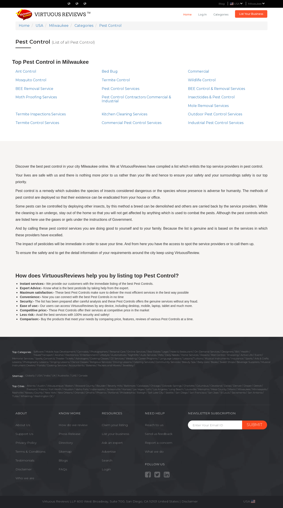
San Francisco (197, 392)
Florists (41, 365)
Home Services (189, 355)
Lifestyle (104, 355)
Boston (69, 385)
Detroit (258, 385)
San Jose (213, 392)
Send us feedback (158, 434)
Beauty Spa (188, 362)
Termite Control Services (37, 123)
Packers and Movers (109, 365)
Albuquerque (55, 385)
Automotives (118, 355)
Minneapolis (259, 389)
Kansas (126, 389)
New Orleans (65, 392)
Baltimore (129, 385)
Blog (222, 3)
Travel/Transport (43, 355)
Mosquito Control (30, 80)
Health (245, 351)
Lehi (148, 389)
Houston (68, 389)
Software (38, 351)
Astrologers (81, 358)
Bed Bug (110, 71)
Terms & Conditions (30, 452)
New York (50, 392)
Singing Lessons (59, 362)
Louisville (190, 389)
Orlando (79, 392)
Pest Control (218, 355)
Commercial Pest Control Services (131, 123)
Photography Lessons (35, 362)
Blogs (63, 460)
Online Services (136, 351)
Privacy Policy (25, 443)
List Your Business (251, 14)
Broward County (84, 385)
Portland (113, 392)
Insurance (237, 358)
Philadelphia (127, 392)
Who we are (24, 478)
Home (187, 14)
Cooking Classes (99, 358)
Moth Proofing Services (36, 97)
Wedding (131, 358)
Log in (202, 14)
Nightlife (133, 355)
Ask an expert (112, 443)
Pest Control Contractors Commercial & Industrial (136, 99)
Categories (220, 14)
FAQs (63, 469)
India (47, 375)
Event (258, 355)
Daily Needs (172, 355)
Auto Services (148, 355)
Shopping (233, 355)
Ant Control (25, 71)
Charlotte (189, 385)
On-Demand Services (207, 351)
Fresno (43, 389)
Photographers (99, 351)
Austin (41, 385)
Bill (237, 351)
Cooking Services (57, 365)
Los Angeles (160, 389)
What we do (154, 452)
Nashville (17, 392)
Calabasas (143, 385)
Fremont (32, 389)
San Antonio (255, 392)
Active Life (247, 355)
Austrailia (63, 375)
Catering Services (144, 362)
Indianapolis (97, 389)
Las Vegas (138, 389)
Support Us (24, 434)
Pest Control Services (120, 89)
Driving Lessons (122, 362)
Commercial (198, 71)
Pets (160, 355)
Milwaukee (256, 3)
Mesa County (218, 389)
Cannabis (82, 351)
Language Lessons (170, 358)
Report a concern (158, 443)
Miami (232, 389)
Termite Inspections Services (40, 114)
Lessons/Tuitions (193, 358)
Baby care (203, 362)
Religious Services (100, 362)
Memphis (203, 389)
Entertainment (89, 355)
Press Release (69, 434)
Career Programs (148, 358)
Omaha (90, 392)
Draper (248, 385)
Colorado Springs (172, 385)
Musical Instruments (217, 358)
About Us (22, 425)
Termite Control (116, 80)
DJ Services (117, 358)
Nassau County (34, 392)
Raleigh (141, 392)
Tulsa (15, 396)
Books (214, 362)
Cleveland (216, 385)
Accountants (76, 365)
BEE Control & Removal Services (216, 89)
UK (54, 375)
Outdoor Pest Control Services (215, 114)
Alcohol (59, 355)
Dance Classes (79, 362)
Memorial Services (22, 358)
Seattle (169, 392)
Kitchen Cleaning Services (124, 114)
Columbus (202, 385)
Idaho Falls (82, 389)
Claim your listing (115, 425)
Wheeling (26, 396)
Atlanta (31, 385)
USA (39, 375)
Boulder (101, 385)
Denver (237, 385)
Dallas (227, 385)
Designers (227, 351)
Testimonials (24, 460)
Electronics (71, 355)
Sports (248, 358)
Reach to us (154, 425)
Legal (165, 351)
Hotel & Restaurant (181, 351)
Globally (30, 375)
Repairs (204, 355)
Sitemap (65, 452)
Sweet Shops (227, 362)
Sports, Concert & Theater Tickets (54, 358)
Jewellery (128, 365)
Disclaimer (23, 469)
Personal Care (117, 351)
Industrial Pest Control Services (215, 123)
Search (107, 460)
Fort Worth (55, 389)
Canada (83, 375)
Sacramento (238, 392)
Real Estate (153, 351)
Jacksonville (113, 389)
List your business (115, 434)
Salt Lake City (155, 392)
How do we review (73, 425)
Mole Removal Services (208, 106)
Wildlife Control (202, 80)
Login (106, 469)
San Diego (181, 392)
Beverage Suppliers (248, 362)
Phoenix (101, 392)
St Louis (224, 392)
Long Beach (176, 389)
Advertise (109, 452)
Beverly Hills (115, 385)
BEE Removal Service (34, 89)
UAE (74, 375)
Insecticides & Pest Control (211, 97)
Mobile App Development (60, 351)
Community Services (168, 362)
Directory (66, 443)
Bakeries (91, 365)
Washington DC (43, 396)
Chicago (155, 385)
